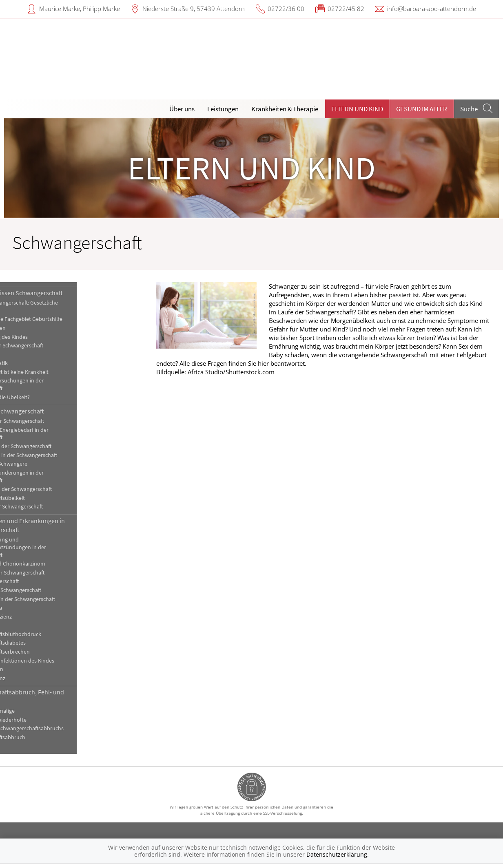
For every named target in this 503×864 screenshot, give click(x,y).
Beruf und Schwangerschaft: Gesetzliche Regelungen (62, 306)
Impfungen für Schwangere (47, 463)
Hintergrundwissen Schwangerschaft (64, 293)
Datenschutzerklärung (336, 854)
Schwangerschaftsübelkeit (45, 498)
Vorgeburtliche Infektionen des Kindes (60, 660)
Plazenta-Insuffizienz (39, 616)
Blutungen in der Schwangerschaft (55, 572)
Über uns (182, 108)
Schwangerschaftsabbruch (46, 737)
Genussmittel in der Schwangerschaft (59, 446)
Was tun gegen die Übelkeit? (48, 397)
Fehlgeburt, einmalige (40, 710)
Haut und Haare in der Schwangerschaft (61, 455)
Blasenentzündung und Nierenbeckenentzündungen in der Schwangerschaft (56, 547)
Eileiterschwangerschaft (42, 581)
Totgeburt (26, 746)
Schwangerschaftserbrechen (48, 651)
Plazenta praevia (34, 607)
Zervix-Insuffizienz (36, 678)
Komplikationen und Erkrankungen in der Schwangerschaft (65, 525)
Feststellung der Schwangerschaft (54, 345)
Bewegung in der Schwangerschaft (55, 421)
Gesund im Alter (421, 108)
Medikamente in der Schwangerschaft (59, 489)
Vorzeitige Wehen (34, 669)
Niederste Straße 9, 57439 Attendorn (193, 8)
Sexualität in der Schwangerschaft (54, 506)
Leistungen (223, 108)
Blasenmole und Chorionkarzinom (55, 563)
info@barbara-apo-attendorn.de (431, 8)
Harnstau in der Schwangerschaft (53, 590)
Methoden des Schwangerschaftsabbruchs (65, 728)
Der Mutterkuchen (36, 328)
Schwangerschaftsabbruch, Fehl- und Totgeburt (65, 696)
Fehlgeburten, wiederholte (46, 719)
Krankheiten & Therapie (284, 108)
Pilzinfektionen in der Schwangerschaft (60, 599)
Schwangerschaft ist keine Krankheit (57, 372)
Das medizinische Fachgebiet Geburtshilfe (64, 319)
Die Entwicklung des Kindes (47, 337)
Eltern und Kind (357, 108)
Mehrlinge (26, 354)
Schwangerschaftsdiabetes (46, 642)
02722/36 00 (286, 8)
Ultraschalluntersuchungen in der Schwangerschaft (55, 384)
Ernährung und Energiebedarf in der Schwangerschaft (57, 433)
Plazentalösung (33, 625)
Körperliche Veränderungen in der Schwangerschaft (55, 476)
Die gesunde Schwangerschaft (55, 411)
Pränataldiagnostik (37, 363)
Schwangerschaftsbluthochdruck (53, 634)
